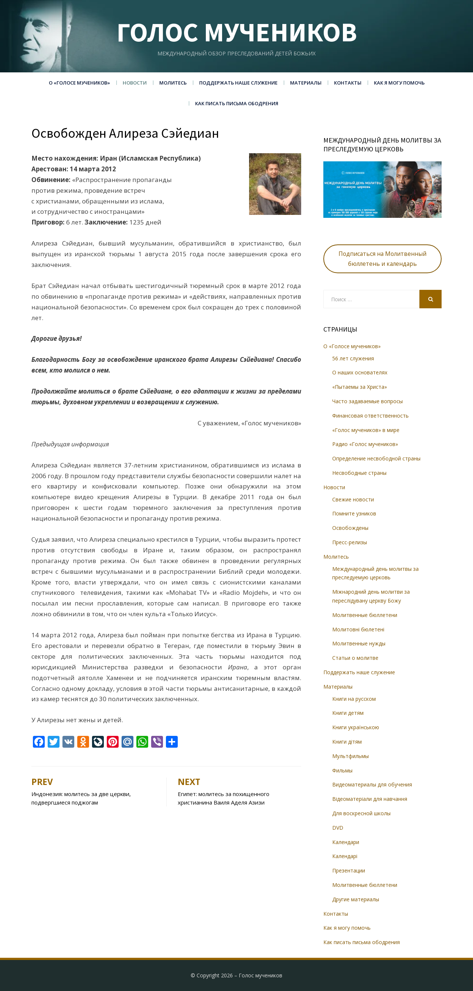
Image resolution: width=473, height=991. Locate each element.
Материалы (305, 82)
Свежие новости (353, 499)
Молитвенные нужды (358, 643)
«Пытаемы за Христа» (359, 386)
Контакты (347, 82)
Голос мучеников (236, 32)
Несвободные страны (359, 472)
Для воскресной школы (361, 813)
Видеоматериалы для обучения (372, 784)
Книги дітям (347, 741)
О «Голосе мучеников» (79, 82)
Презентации (348, 870)
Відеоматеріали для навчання (369, 798)
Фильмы (342, 770)
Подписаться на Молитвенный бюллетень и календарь (382, 259)
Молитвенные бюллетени (364, 614)
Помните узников (354, 513)
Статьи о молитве (355, 657)
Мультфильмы (350, 755)
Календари (345, 842)
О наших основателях (359, 372)
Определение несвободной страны (376, 458)
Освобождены (350, 527)
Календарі (344, 856)
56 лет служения (353, 358)
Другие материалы (355, 899)
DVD (337, 827)
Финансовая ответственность (370, 415)
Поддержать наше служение (238, 82)
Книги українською (355, 727)
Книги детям (348, 712)
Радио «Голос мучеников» (365, 444)
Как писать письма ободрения (236, 103)
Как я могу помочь (399, 82)
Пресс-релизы (349, 542)
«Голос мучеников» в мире (365, 429)
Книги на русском (354, 698)
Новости (135, 82)
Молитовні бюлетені (358, 629)
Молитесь (173, 82)
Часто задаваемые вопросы (367, 401)
